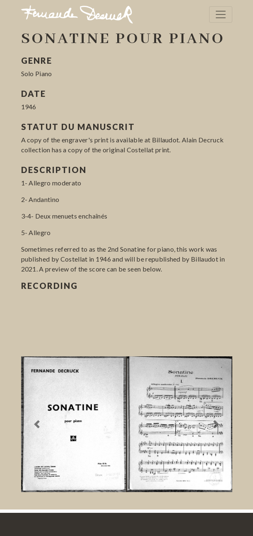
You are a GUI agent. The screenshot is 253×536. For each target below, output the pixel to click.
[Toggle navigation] (220, 14)
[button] (37, 424)
